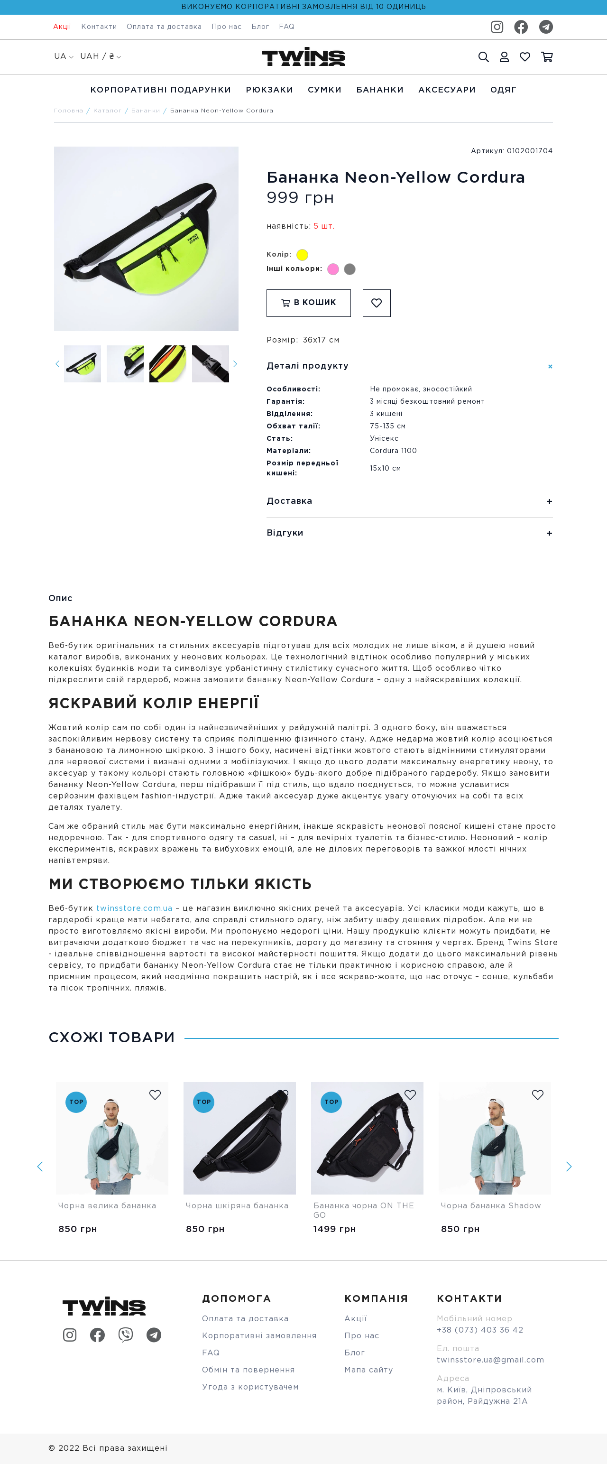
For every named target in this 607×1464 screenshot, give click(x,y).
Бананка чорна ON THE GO (365, 1211)
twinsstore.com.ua (134, 908)
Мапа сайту (368, 1370)
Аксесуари (447, 90)
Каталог (107, 110)
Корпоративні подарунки (160, 90)
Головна (68, 110)
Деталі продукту (308, 366)
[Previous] (57, 364)
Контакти (99, 27)
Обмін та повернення (248, 1370)
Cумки (325, 90)
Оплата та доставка (164, 27)
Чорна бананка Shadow (491, 1206)
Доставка (290, 501)
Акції (62, 27)
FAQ (287, 27)
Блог (260, 27)
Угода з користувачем (250, 1387)
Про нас (227, 27)
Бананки (380, 90)
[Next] (235, 364)
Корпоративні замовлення (259, 1336)
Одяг (503, 90)
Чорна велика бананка (107, 1206)
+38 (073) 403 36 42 (480, 1330)
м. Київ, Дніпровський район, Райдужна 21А (484, 1396)
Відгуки (285, 533)
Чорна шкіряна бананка (237, 1206)
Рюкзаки (270, 90)
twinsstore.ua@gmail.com (490, 1360)
